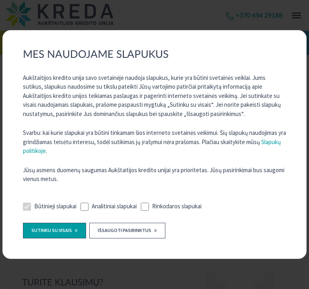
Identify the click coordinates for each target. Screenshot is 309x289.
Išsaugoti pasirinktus (125, 230)
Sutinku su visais (52, 230)
